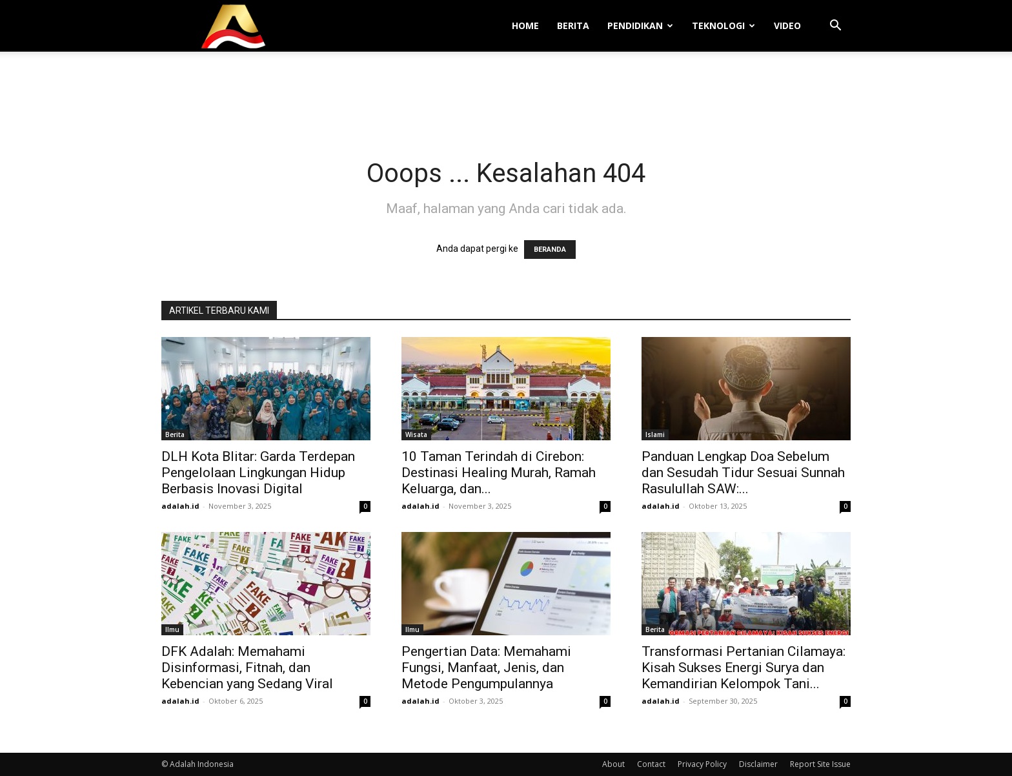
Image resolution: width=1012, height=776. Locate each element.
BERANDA (550, 249)
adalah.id (180, 506)
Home (525, 25)
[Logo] (233, 26)
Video (787, 25)
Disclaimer (758, 764)
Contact (651, 764)
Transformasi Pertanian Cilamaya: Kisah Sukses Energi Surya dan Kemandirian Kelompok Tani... (743, 667)
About (613, 764)
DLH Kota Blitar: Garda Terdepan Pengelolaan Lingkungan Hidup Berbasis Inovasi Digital (258, 472)
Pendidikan (640, 25)
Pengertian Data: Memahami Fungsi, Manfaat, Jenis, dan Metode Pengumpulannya (486, 667)
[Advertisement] (506, 96)
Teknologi (723, 25)
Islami (655, 434)
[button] (835, 27)
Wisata (416, 434)
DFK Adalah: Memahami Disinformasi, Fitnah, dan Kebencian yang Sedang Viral (247, 667)
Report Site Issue (820, 764)
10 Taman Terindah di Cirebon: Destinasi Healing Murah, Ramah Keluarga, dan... (498, 472)
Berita (573, 25)
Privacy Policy (702, 764)
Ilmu (172, 629)
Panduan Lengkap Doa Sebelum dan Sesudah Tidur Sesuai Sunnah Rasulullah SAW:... (743, 472)
